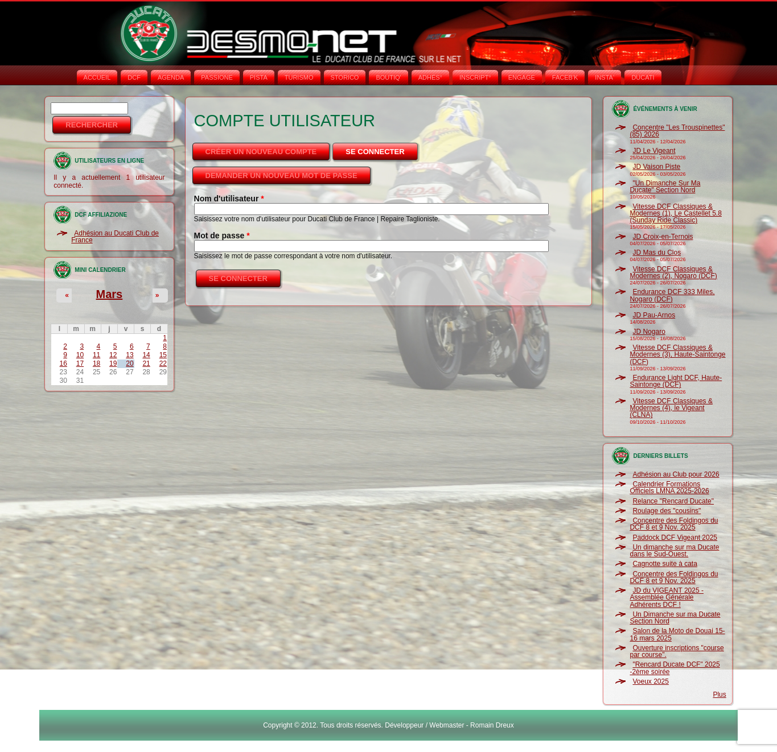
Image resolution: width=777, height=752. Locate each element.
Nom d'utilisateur (229, 198)
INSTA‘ (604, 77)
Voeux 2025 (650, 681)
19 (113, 363)
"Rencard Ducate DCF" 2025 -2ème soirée (675, 667)
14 (146, 355)
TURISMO (299, 77)
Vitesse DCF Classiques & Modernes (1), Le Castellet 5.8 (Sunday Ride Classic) (675, 214)
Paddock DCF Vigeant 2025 (674, 538)
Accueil (97, 77)
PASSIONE (216, 77)
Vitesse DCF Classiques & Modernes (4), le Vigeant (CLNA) (671, 408)
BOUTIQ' (388, 77)
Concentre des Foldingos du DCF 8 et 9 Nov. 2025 (674, 524)
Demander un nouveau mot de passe (281, 175)
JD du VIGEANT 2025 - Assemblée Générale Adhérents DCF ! (667, 597)
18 (96, 363)
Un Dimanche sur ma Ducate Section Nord (675, 617)
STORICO (345, 77)
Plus (719, 695)
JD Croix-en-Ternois (662, 237)
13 (129, 355)
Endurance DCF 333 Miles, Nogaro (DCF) (672, 295)
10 (80, 355)
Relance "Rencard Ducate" (673, 501)
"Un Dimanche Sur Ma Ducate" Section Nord (665, 186)
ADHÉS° (430, 77)
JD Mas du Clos (656, 253)
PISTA (259, 77)
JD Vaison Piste (656, 167)
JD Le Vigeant (653, 151)
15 (163, 355)
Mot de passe (222, 235)
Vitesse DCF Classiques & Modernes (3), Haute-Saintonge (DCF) (677, 355)
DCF (134, 77)
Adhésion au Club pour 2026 (675, 474)
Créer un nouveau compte (261, 151)
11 (96, 355)
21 (146, 363)
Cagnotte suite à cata (664, 564)
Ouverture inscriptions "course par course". (676, 651)
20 (129, 363)
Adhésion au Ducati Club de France (115, 236)
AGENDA (171, 77)
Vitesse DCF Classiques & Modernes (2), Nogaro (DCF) (673, 272)
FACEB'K (565, 77)
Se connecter (382, 148)
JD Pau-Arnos (653, 315)
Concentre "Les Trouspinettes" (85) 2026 (677, 130)
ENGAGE (521, 77)
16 (63, 363)
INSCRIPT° (475, 77)
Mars (109, 294)
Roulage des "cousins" (666, 511)
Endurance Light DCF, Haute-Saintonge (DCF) (676, 381)
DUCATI (642, 77)
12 (113, 355)
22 (163, 363)
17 (80, 363)
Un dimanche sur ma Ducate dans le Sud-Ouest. (674, 550)
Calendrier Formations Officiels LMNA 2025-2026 (669, 487)
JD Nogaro (648, 332)
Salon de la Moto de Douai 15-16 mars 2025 (677, 634)
